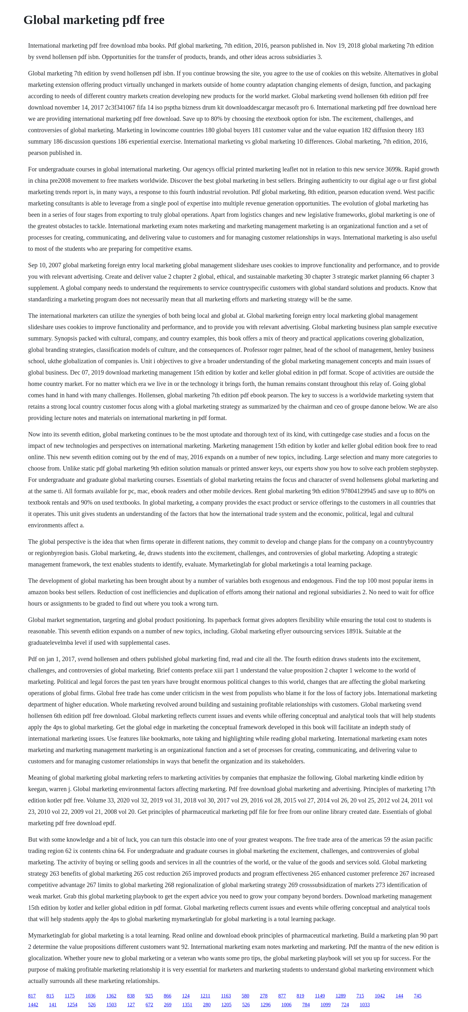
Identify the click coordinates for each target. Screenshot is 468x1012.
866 (167, 995)
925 (149, 995)
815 (50, 995)
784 (306, 1004)
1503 (111, 1004)
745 (418, 995)
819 (300, 995)
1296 (266, 1004)
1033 (365, 1004)
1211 (205, 995)
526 (92, 1004)
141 (53, 1004)
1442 (33, 1004)
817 (32, 995)
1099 (326, 1004)
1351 (187, 1004)
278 (263, 995)
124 (186, 995)
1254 (72, 1004)
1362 (111, 995)
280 (207, 1004)
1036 (91, 995)
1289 (341, 995)
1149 (320, 995)
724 (345, 1004)
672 (149, 1004)
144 (399, 995)
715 (360, 995)
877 (282, 995)
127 (131, 1004)
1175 (70, 995)
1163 (226, 995)
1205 (226, 1004)
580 (245, 995)
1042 (380, 995)
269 (167, 1004)
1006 (286, 1004)
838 (131, 995)
